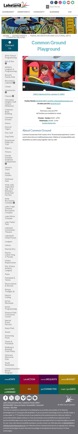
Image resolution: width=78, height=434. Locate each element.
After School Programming (11, 56)
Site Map (14, 407)
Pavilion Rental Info (49, 123)
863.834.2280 (41, 101)
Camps (8, 86)
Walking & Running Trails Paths (10, 349)
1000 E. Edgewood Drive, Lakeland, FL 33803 (48, 94)
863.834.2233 (55, 103)
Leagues (8, 241)
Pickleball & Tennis (10, 279)
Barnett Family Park (10, 76)
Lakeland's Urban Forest (10, 236)
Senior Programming (11, 308)
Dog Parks (9, 136)
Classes (8, 96)
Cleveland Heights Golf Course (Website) (10, 103)
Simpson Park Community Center (10, 314)
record (49, 379)
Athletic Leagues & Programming (11, 69)
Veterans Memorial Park (9, 357)
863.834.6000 (8, 405)
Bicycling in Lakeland (10, 82)
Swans (7, 332)
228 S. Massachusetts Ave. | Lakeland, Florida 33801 (21, 402)
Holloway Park (9, 180)
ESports (8, 148)
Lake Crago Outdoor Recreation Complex (10, 209)
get (49, 389)
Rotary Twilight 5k (10, 290)
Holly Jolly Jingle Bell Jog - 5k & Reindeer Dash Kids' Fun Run (9, 190)
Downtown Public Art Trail (10, 142)
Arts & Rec (9, 61)
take (29, 379)
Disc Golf (9, 133)
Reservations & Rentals (10, 284)
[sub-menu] (6, 63)
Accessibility (31, 405)
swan (10, 379)
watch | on (9, 390)
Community (39, 12)
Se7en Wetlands (9, 302)
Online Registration (10, 261)
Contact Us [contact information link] (9, 45)
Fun (70, 12)
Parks (7, 274)
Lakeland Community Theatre (10, 230)
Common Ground (9, 118)
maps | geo (68, 389)
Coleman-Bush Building (9, 111)
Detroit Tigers (8, 128)
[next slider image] (3, 25)
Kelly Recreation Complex (10, 200)
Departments (24, 12)
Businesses (54, 12)
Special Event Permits (8, 322)
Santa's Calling (8, 296)
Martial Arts (10, 249)
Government (8, 12)
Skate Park (9, 328)
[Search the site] (61, 7)
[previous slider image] (74, 25)
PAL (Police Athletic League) (10, 268)
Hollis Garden (8, 174)
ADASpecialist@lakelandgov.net (14, 425)
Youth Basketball (9, 364)
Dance (7, 123)
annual (68, 379)
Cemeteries (10, 90)
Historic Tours (8, 168)
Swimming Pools (9, 337)
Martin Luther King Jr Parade (10, 255)
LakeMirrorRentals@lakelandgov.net (60, 101)
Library (8, 245)
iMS (29, 389)
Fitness (8, 152)
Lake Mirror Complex (10, 217)
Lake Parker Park (10, 223)
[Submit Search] (47, 7)
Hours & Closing (19, 405)
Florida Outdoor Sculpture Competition (10, 158)
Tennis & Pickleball (9, 342)
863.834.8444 (68, 423)
